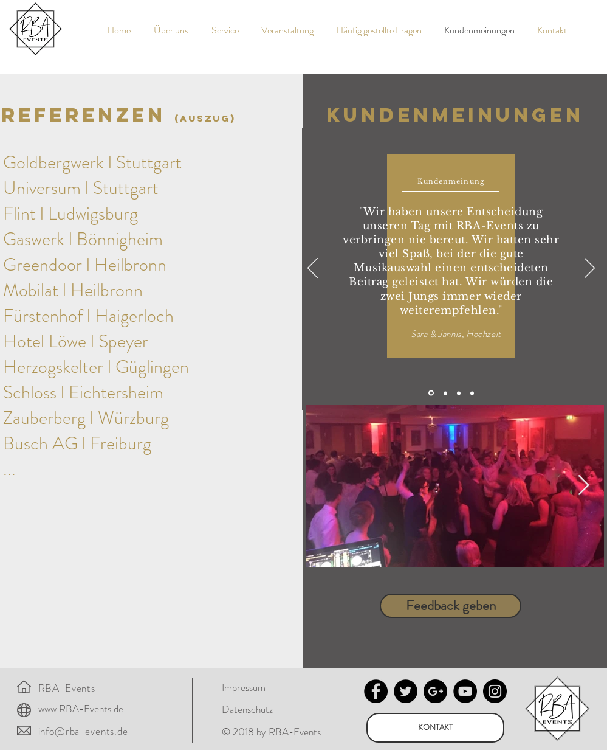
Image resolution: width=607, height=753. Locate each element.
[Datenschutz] (254, 710)
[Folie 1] (431, 393)
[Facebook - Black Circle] (376, 691)
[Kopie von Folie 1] (445, 393)
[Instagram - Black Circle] (495, 691)
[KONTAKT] (435, 728)
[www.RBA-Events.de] (86, 709)
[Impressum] (254, 688)
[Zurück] (312, 269)
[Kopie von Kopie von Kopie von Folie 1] (472, 393)
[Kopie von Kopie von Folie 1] (459, 393)
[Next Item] (583, 486)
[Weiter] (590, 269)
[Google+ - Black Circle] (435, 691)
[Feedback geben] (450, 606)
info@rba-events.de (83, 731)
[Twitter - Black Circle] (405, 691)
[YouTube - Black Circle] (465, 691)
